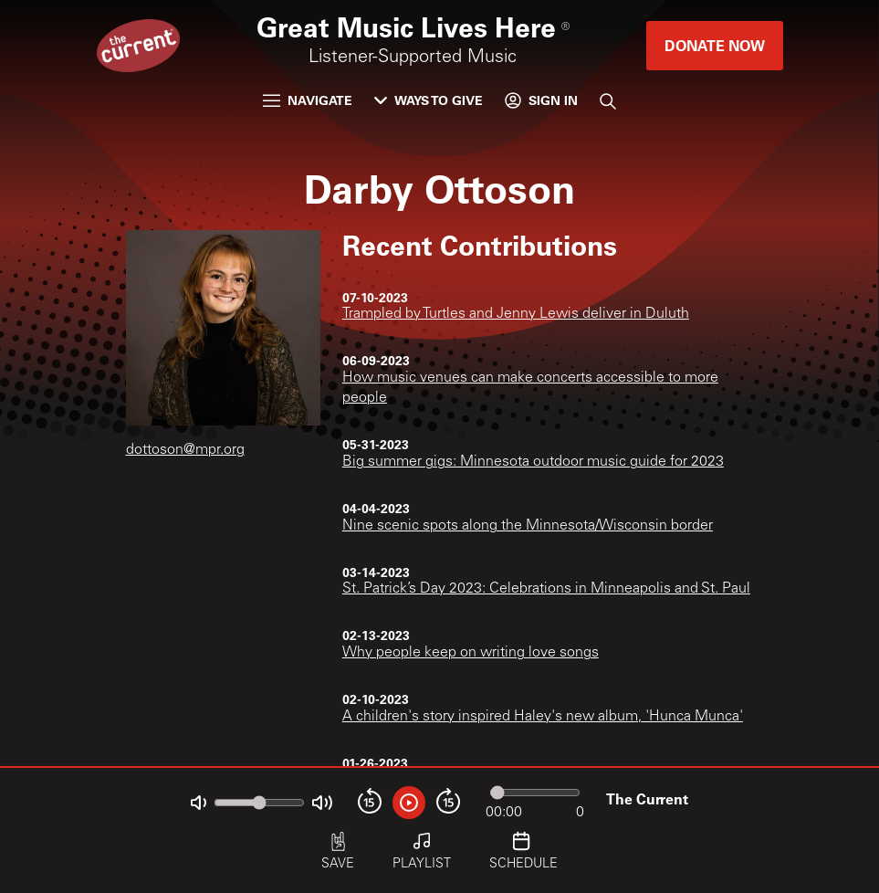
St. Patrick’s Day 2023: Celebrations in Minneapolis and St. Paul (546, 589)
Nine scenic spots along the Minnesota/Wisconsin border (527, 526)
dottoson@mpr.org (185, 450)
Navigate (307, 100)
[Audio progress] (535, 792)
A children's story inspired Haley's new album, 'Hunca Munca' (542, 716)
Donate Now (714, 45)
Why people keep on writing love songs (470, 653)
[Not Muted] (198, 803)
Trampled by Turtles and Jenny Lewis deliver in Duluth (515, 314)
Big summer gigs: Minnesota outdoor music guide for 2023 (533, 462)
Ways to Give (428, 100)
